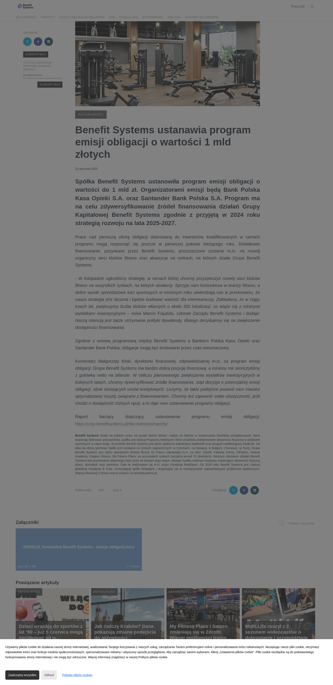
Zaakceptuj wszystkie (22, 675)
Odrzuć (49, 675)
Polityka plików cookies (77, 675)
